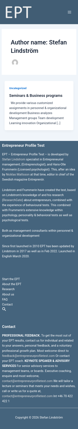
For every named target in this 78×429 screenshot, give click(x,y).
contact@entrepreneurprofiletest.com (27, 381)
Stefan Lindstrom (13, 159)
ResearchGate (12, 200)
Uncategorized (17, 88)
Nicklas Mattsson (18, 174)
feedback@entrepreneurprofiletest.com (28, 356)
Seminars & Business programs (35, 95)
